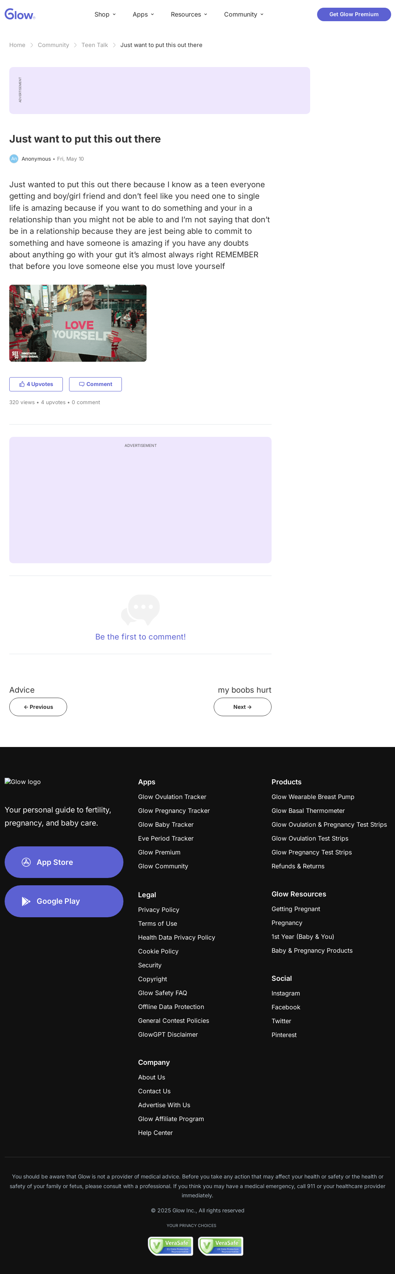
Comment (95, 384)
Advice (22, 690)
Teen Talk (94, 45)
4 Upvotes (36, 384)
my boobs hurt (245, 690)
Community (53, 45)
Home (17, 45)
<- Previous (38, 706)
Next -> (242, 706)
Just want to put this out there (161, 45)
